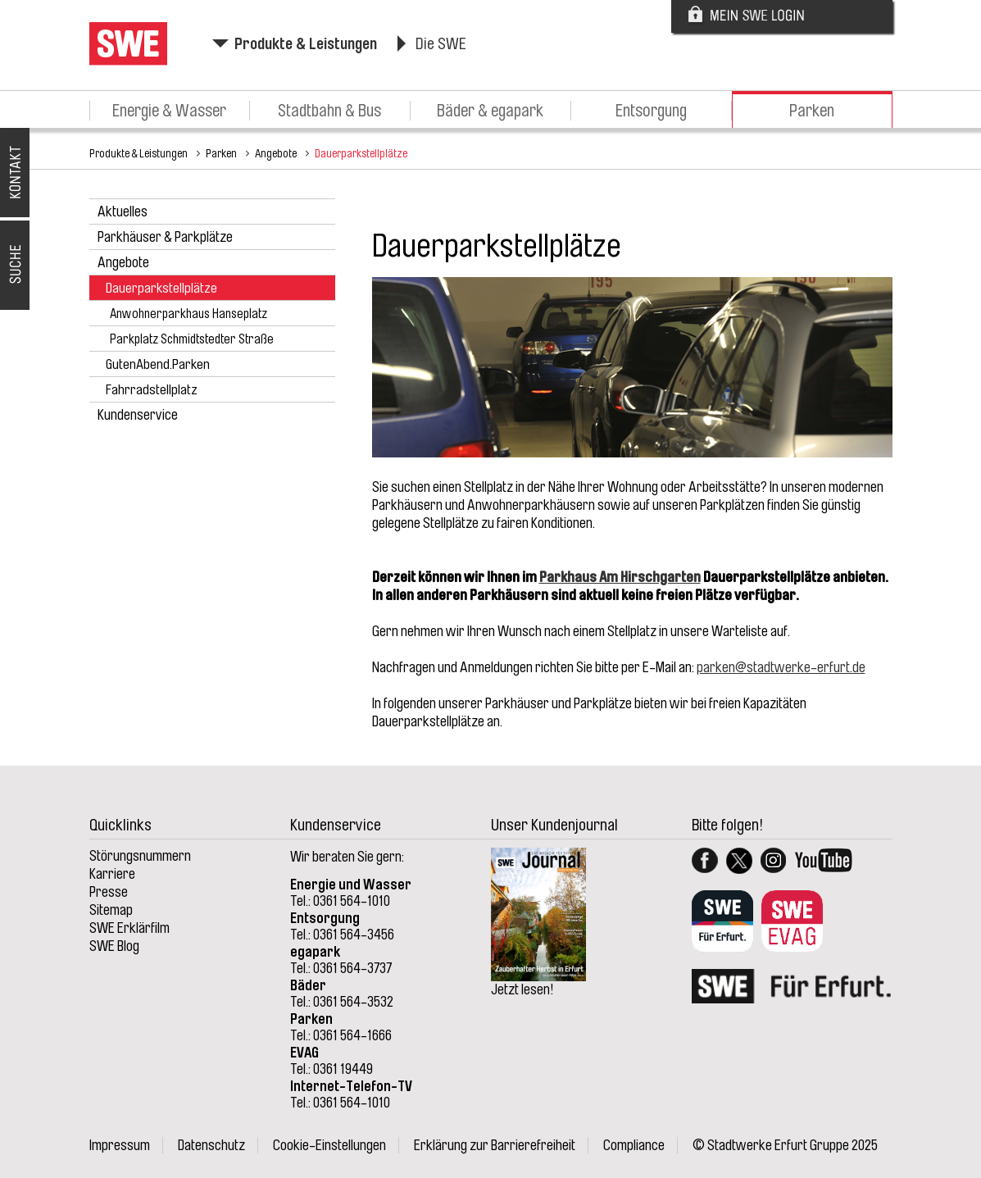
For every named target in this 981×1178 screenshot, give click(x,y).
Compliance (634, 1145)
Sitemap (111, 910)
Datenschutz (211, 1145)
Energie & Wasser (169, 111)
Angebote (276, 153)
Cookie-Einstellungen (329, 1145)
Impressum (119, 1145)
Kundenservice (138, 415)
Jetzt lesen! (522, 989)
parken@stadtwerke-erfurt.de (781, 667)
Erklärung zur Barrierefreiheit (494, 1145)
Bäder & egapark (490, 111)
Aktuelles (123, 211)
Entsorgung (651, 111)
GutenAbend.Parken (158, 364)
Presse (108, 892)
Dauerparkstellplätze (361, 153)
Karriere (112, 874)
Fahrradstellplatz (152, 390)
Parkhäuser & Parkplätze (165, 237)
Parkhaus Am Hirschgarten (620, 576)
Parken (811, 111)
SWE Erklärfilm (129, 928)
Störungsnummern (140, 856)
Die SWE (441, 43)
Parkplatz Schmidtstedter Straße (192, 339)
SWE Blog (114, 946)
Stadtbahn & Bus (329, 111)
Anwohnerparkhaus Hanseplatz (188, 314)
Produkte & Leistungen (305, 43)
